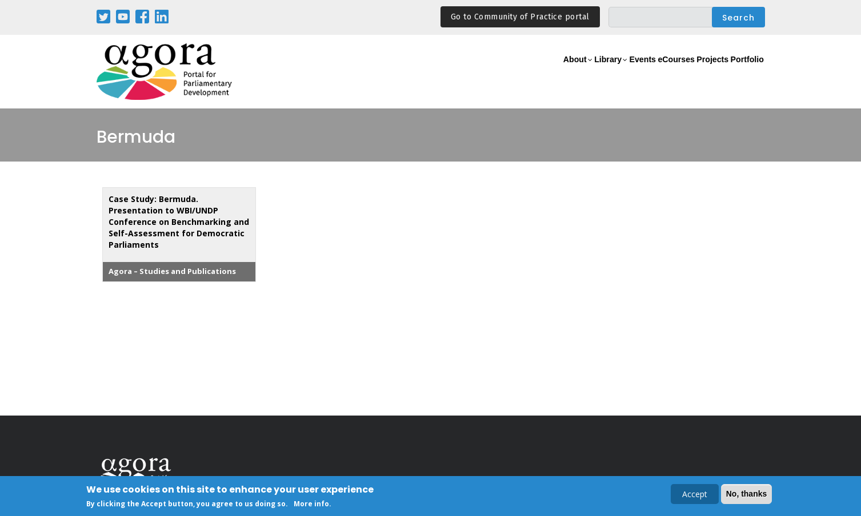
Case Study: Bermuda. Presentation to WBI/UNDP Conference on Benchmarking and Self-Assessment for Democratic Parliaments (179, 222)
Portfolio (741, 72)
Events (599, 72)
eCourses (645, 72)
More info (311, 505)
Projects (694, 72)
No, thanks (746, 494)
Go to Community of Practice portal (520, 17)
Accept (694, 495)
